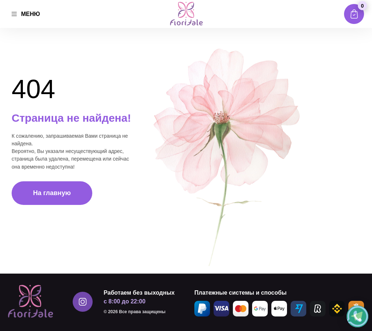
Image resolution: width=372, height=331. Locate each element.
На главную (52, 193)
